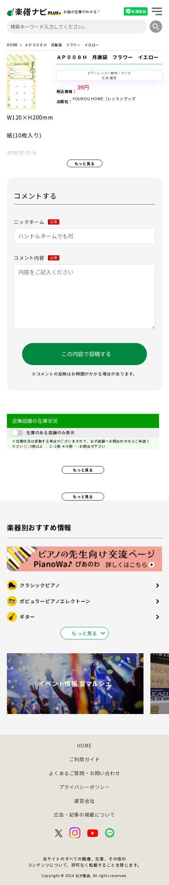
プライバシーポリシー (84, 786)
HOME (12, 45)
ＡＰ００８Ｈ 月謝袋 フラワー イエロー (108, 57)
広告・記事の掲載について (84, 814)
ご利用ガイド (84, 759)
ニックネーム (36, 221)
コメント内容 (36, 257)
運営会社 (84, 800)
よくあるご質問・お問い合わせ (84, 773)
